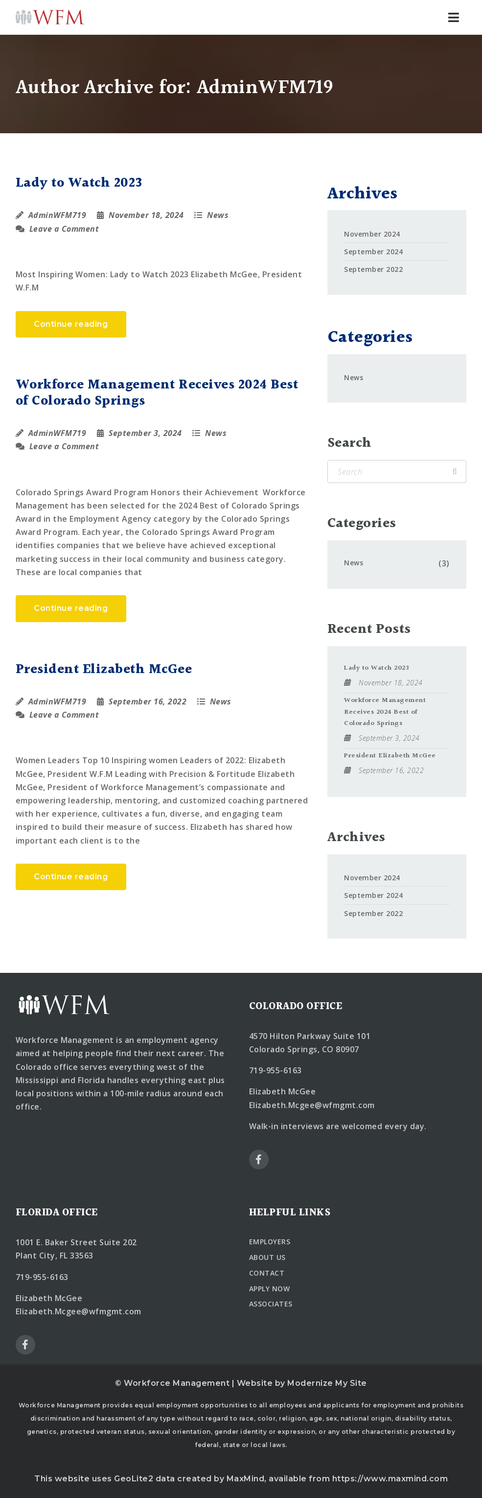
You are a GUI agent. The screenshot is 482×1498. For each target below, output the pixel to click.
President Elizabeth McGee (104, 669)
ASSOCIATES (271, 1303)
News (218, 215)
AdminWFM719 (57, 215)
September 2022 (373, 269)
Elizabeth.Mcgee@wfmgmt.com (312, 1105)
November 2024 (372, 234)
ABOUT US (267, 1257)
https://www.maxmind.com (390, 1478)
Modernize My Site (327, 1383)
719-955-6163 (275, 1070)
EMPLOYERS (270, 1241)
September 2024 (373, 251)
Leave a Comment (57, 228)
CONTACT (267, 1273)
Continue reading (71, 324)
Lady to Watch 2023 (79, 182)
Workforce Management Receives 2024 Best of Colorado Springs (157, 392)
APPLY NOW (269, 1288)
